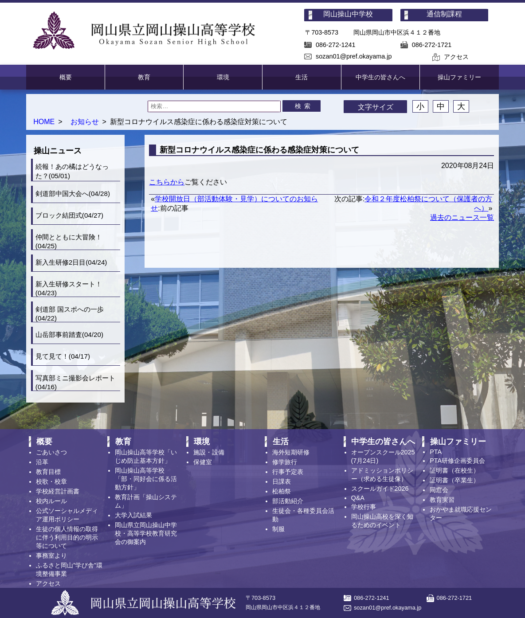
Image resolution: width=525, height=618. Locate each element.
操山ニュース (58, 150)
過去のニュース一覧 (462, 217)
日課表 (281, 481)
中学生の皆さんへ (380, 77)
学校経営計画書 (57, 491)
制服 (278, 528)
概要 (65, 77)
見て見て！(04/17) (62, 356)
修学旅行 (284, 461)
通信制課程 (444, 14)
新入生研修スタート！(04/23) (68, 288)
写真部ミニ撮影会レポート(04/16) (75, 382)
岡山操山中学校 (348, 14)
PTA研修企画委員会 (457, 460)
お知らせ (85, 121)
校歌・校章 (51, 481)
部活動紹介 (287, 501)
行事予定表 (287, 471)
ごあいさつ (51, 452)
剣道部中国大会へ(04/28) (72, 193)
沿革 (42, 461)
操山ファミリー (459, 77)
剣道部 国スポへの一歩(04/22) (69, 313)
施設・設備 (208, 452)
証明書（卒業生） (454, 480)
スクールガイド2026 (380, 488)
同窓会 (439, 489)
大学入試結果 (133, 515)
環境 (223, 77)
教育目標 (48, 471)
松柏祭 (281, 491)
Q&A (357, 497)
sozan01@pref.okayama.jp (354, 56)
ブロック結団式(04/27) (69, 215)
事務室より (51, 555)
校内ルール (51, 501)
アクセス (456, 56)
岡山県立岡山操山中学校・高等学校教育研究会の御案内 (146, 533)
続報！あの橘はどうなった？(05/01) (72, 171)
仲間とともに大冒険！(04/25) (68, 241)
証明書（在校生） (454, 470)
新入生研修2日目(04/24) (71, 262)
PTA (436, 451)
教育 (144, 77)
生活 (301, 77)
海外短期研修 (291, 452)
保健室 (202, 461)
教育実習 (442, 499)
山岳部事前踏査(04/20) (69, 334)
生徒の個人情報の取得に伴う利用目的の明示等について (67, 537)
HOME (44, 121)
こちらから (166, 182)
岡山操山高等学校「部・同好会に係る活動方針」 (146, 479)
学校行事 (363, 506)
